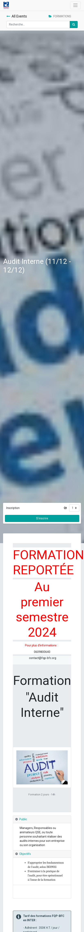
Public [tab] (23, 819)
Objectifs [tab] (25, 853)
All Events (16, 16)
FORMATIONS (60, 16)
